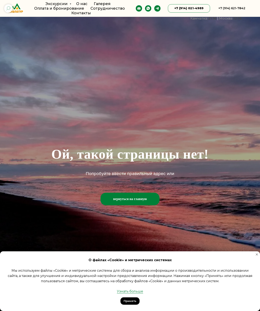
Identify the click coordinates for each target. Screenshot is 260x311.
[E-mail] (139, 8)
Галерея (102, 3)
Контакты (81, 13)
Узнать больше (130, 291)
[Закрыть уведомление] (257, 254)
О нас (82, 3)
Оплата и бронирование (59, 8)
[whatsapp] (148, 8)
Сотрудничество (107, 8)
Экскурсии (57, 3)
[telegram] (157, 8)
